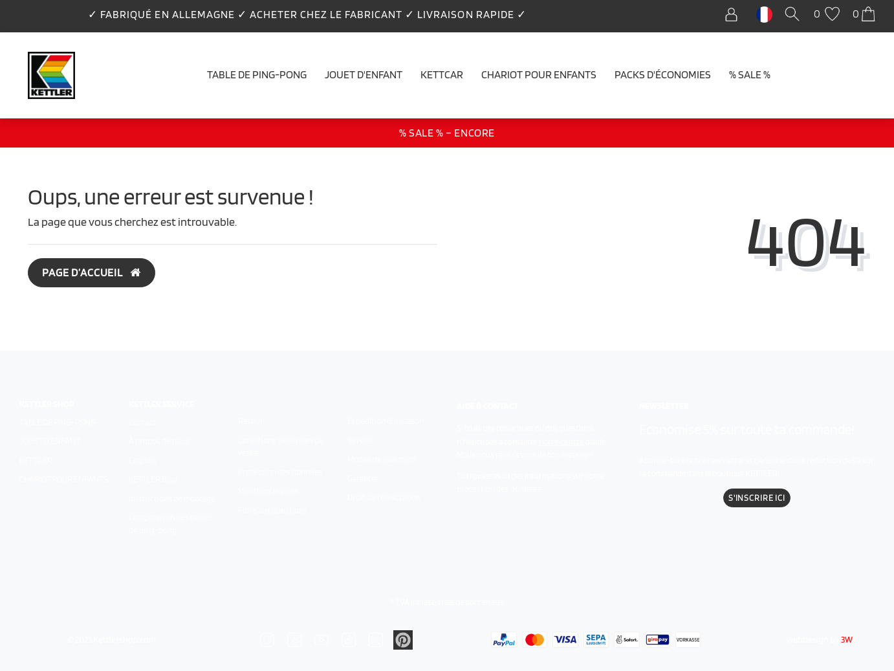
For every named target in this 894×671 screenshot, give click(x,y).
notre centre (561, 441)
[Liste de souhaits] (828, 14)
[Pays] (764, 14)
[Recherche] (794, 14)
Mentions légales (268, 491)
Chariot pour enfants (538, 74)
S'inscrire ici (756, 498)
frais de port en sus (471, 602)
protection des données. (500, 489)
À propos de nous (159, 441)
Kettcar (441, 74)
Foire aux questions (272, 510)
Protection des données (280, 472)
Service (360, 440)
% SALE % (749, 74)
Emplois (143, 460)
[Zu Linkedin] (403, 638)
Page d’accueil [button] (91, 272)
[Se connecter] (734, 14)
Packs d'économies (663, 74)
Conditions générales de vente (280, 446)
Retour (250, 421)
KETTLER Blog (153, 479)
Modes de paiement (382, 459)
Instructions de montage (172, 498)
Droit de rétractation (383, 497)
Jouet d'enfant (363, 74)
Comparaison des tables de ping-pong (170, 523)
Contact (143, 422)
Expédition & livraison (385, 421)
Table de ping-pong (257, 74)
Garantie (362, 478)
